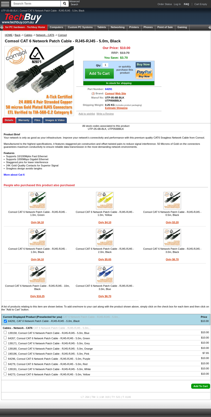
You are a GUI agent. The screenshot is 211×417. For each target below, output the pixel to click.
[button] (200, 386)
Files (38, 120)
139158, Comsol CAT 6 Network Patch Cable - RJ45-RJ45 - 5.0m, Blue (48, 333)
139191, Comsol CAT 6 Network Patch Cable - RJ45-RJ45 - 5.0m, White (49, 369)
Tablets (101, 27)
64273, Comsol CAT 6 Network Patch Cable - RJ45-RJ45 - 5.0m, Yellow (49, 374)
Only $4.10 (37, 222)
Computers (56, 27)
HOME (9, 35)
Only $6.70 (172, 259)
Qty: (98, 65)
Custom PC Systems (80, 27)
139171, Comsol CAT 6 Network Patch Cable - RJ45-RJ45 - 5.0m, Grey (49, 343)
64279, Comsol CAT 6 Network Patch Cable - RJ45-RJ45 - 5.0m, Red (48, 364)
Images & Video (54, 120)
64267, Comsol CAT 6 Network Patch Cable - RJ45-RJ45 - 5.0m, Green (49, 338)
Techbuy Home (25, 27)
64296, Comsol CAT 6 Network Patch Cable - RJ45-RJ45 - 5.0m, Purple (49, 358)
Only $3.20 (172, 222)
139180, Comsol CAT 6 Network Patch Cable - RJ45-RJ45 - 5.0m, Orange (50, 348)
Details (9, 120)
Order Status (165, 4)
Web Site (120, 93)
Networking (118, 27)
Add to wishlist (87, 113)
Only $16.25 (37, 296)
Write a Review (105, 113)
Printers (134, 27)
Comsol (62, 35)
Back (18, 35)
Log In (177, 4)
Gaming (182, 27)
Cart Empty (200, 4)
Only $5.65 (104, 259)
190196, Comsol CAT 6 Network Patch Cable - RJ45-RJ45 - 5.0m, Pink (48, 353)
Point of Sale (165, 27)
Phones (148, 27)
